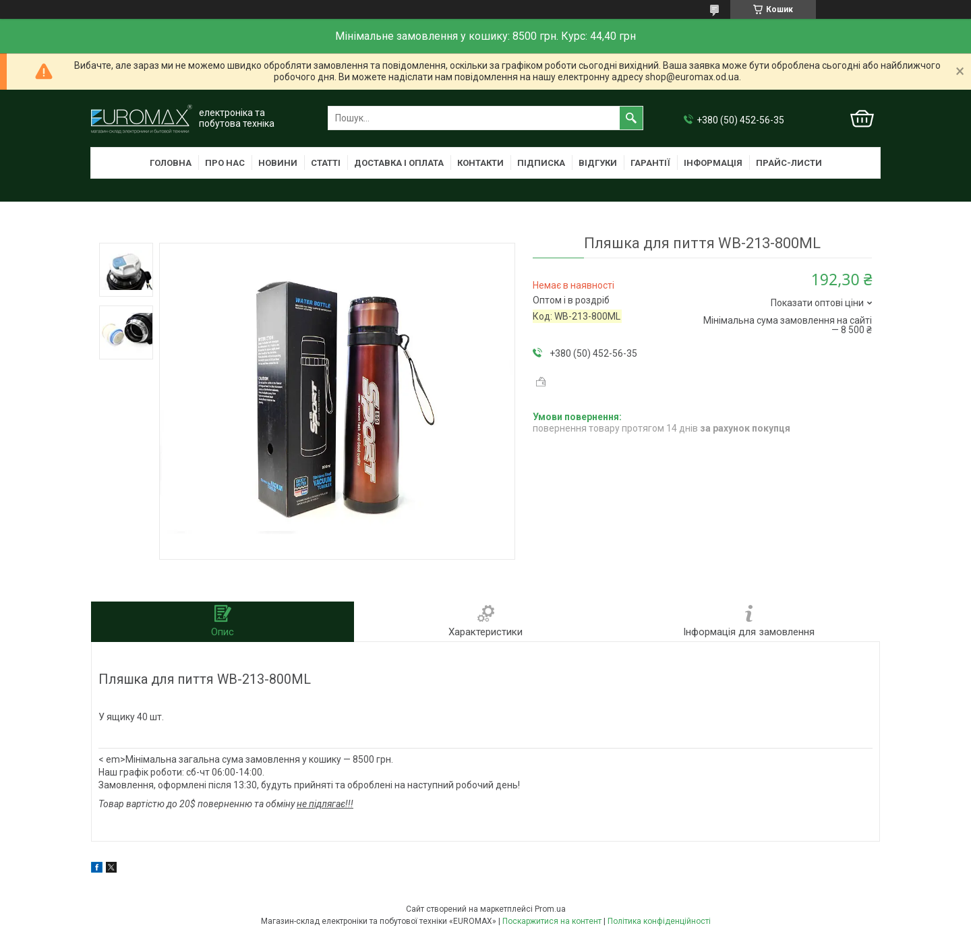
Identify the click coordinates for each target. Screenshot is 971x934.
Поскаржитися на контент (551, 921)
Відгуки (598, 163)
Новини (277, 163)
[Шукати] (631, 118)
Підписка (541, 163)
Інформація (713, 163)
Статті (326, 163)
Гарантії (650, 163)
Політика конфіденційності (659, 921)
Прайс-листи (789, 163)
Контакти (480, 163)
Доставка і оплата (399, 163)
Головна (171, 163)
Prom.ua (550, 909)
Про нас (225, 163)
